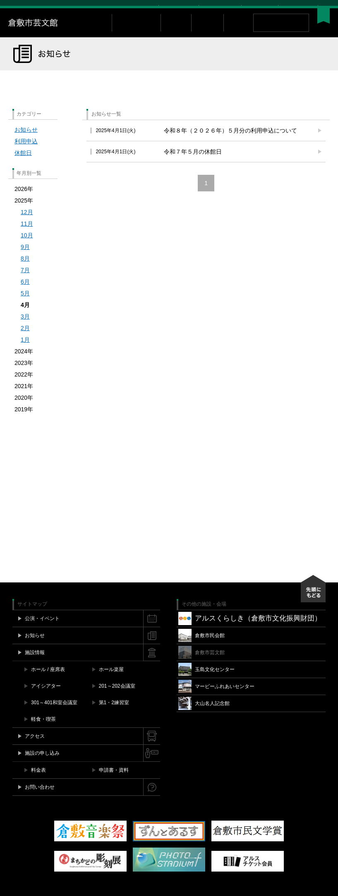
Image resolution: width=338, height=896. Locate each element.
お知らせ (26, 141)
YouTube (310, 8)
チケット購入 (178, 8)
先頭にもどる (313, 600)
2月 (25, 339)
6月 (25, 293)
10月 (27, 247)
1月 (25, 351)
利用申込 (26, 153)
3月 (25, 328)
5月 (25, 305)
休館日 (23, 164)
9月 (25, 258)
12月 (27, 223)
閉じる (325, 8)
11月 (27, 235)
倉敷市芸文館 (60, 34)
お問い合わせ (260, 8)
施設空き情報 (220, 8)
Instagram (302, 8)
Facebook (286, 8)
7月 (25, 281)
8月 (25, 270)
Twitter (293, 8)
